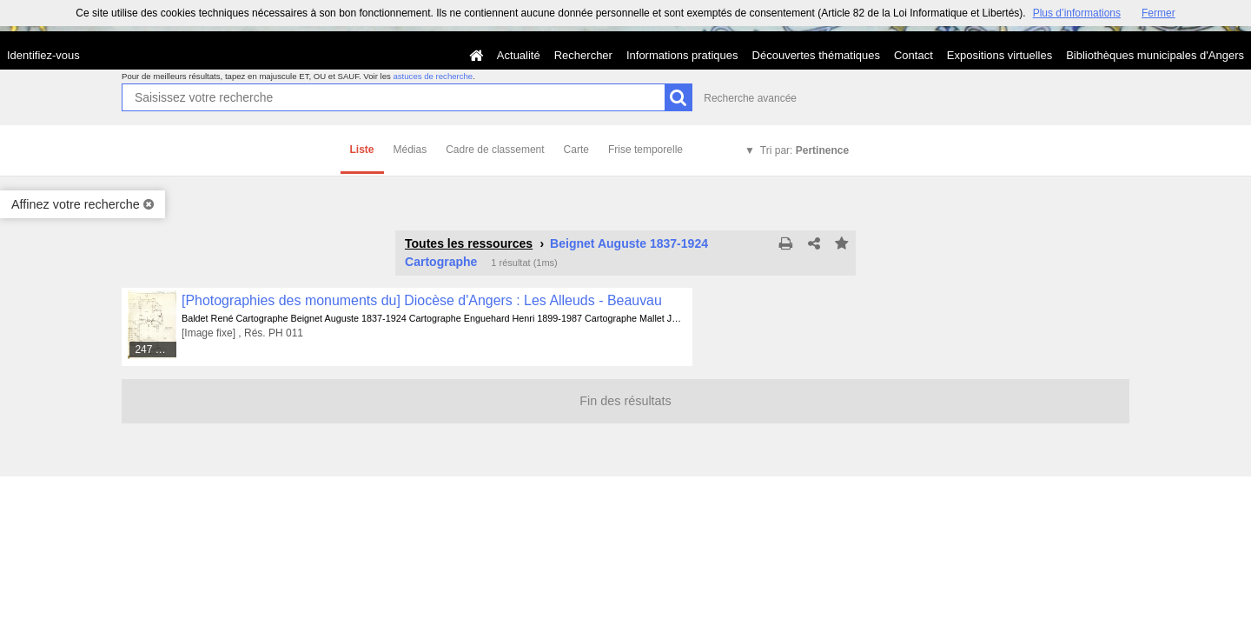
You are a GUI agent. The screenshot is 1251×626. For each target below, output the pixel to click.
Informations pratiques (682, 55)
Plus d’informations (1077, 13)
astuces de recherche (433, 76)
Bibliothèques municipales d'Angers (1155, 55)
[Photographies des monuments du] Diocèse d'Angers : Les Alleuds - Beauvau (422, 300)
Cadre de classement (495, 149)
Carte (576, 149)
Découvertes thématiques (816, 55)
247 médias (156, 349)
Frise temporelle (645, 149)
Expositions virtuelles (999, 55)
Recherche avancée (750, 98)
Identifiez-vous (43, 55)
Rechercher (583, 55)
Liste (362, 149)
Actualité (518, 55)
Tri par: (804, 150)
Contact (913, 55)
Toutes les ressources (469, 243)
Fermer (1158, 13)
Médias (410, 149)
